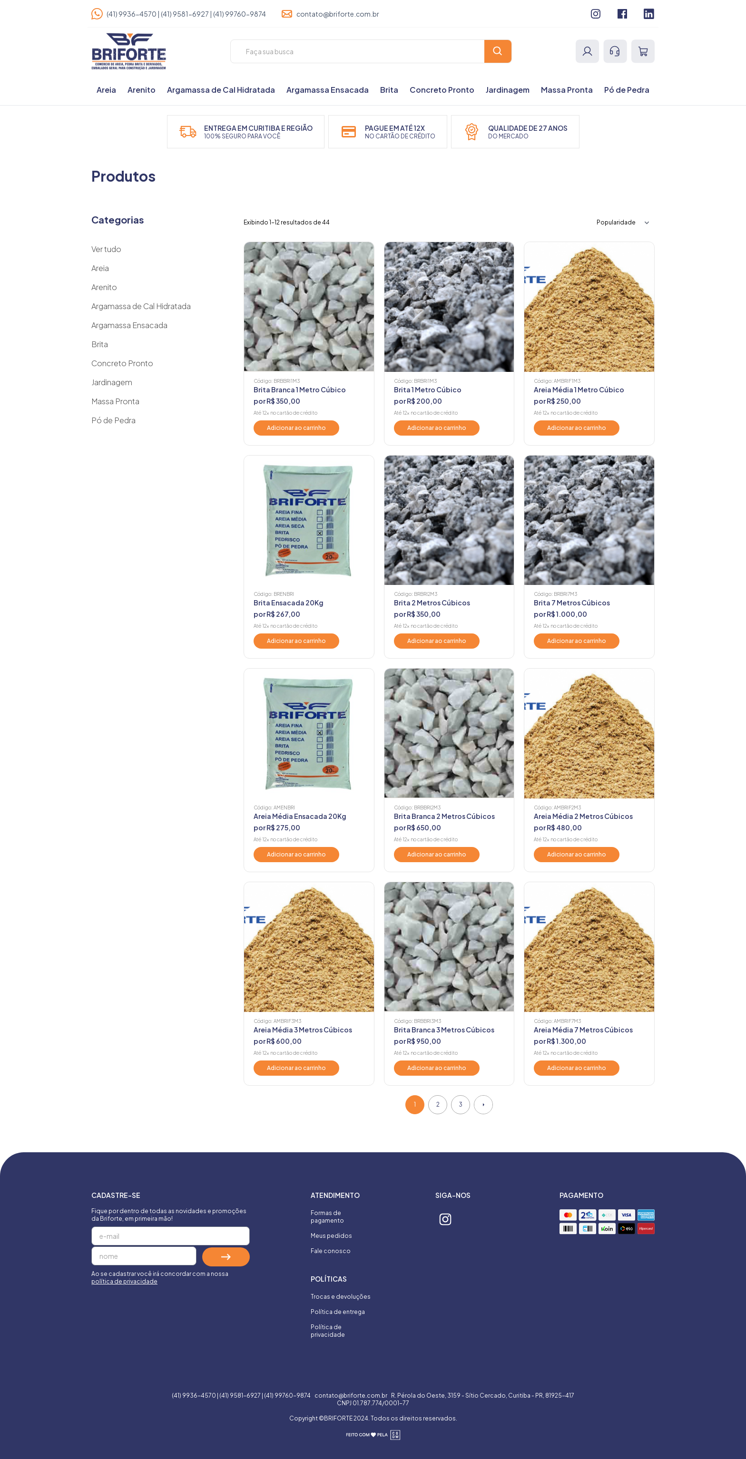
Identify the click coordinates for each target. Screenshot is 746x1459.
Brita (389, 90)
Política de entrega (338, 1311)
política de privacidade (124, 1281)
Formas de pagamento (327, 1216)
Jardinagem (508, 90)
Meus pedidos (331, 1235)
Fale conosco (331, 1251)
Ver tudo (106, 249)
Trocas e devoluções (341, 1296)
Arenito (142, 90)
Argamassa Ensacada (327, 90)
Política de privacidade (328, 1330)
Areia (106, 90)
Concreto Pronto (442, 90)
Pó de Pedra (626, 90)
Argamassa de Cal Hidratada (221, 90)
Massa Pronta (567, 90)
